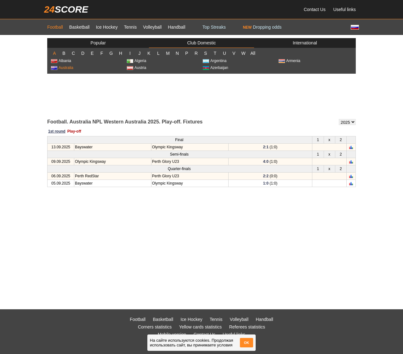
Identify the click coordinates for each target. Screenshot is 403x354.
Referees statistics (247, 326)
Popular (98, 42)
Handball (176, 27)
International (305, 42)
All (252, 53)
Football (55, 27)
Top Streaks (214, 27)
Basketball (79, 27)
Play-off (74, 131)
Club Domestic (201, 42)
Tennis (130, 27)
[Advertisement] (201, 96)
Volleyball (152, 27)
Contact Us (315, 9)
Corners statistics (155, 326)
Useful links (344, 9)
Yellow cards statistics (200, 326)
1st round (56, 131)
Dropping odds (262, 27)
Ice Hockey (106, 27)
